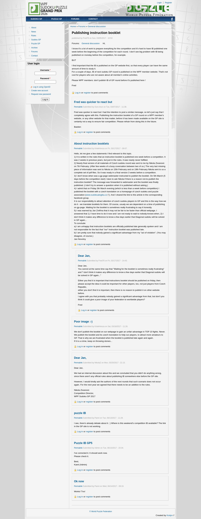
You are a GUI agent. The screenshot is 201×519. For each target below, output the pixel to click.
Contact (93, 19)
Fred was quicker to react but (93, 102)
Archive (34, 48)
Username (45, 70)
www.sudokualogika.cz (97, 195)
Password (45, 78)
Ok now (79, 481)
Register (168, 3)
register (87, 92)
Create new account (39, 90)
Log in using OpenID (41, 87)
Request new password (41, 94)
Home (73, 26)
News (33, 32)
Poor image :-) (83, 321)
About (33, 28)
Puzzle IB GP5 (83, 443)
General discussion (97, 26)
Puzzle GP (56, 19)
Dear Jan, (84, 255)
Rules (33, 36)
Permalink (78, 107)
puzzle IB (80, 413)
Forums (75, 19)
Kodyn (170, 515)
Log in (78, 92)
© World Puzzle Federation (100, 511)
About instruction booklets (91, 143)
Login (159, 3)
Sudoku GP (36, 19)
